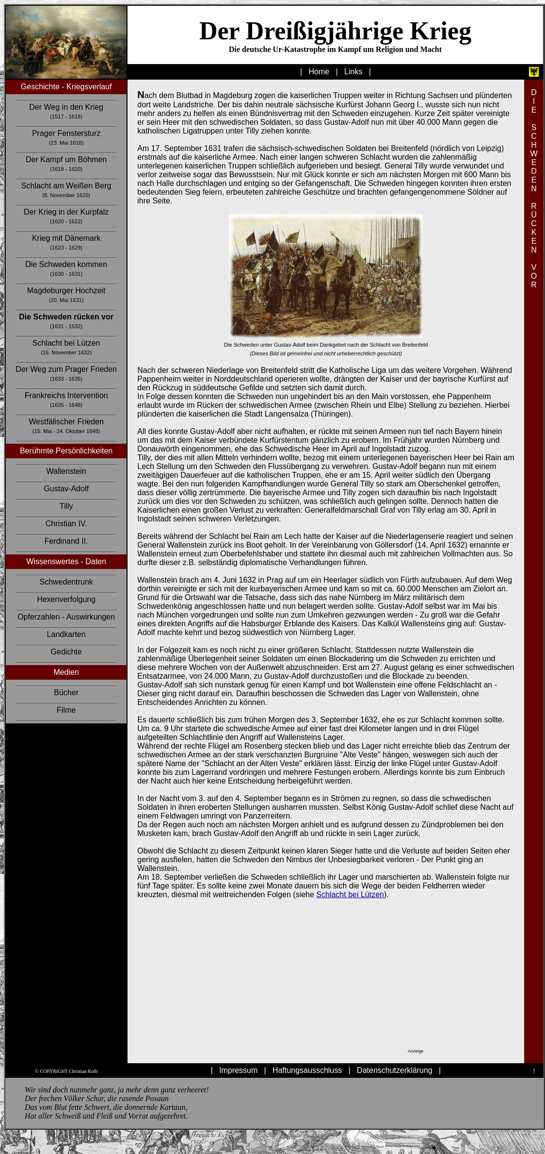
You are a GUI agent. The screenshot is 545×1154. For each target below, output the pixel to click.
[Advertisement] (317, 985)
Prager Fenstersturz (66, 133)
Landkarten (66, 634)
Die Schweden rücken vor (66, 317)
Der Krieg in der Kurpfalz (66, 212)
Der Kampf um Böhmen (66, 159)
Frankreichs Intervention (66, 395)
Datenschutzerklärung (395, 1070)
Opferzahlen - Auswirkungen (66, 617)
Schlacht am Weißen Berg (66, 186)
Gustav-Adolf (66, 489)
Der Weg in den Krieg (66, 107)
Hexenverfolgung (66, 599)
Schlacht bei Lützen (66, 343)
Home (319, 71)
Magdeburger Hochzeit (66, 290)
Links (353, 71)
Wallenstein (66, 471)
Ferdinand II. (66, 541)
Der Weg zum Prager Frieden (66, 369)
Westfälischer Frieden (66, 422)
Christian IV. (66, 523)
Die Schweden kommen (66, 264)
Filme (66, 710)
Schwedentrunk (66, 582)
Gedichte (66, 652)
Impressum (238, 1070)
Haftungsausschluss (307, 1070)
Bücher (66, 692)
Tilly (66, 506)
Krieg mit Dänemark (66, 238)
